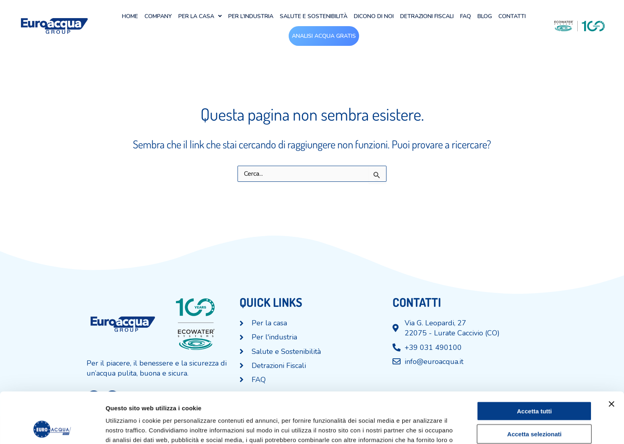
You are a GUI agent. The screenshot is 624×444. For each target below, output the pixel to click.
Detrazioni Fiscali (427, 16)
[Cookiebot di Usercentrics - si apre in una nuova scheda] (52, 428)
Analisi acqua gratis (324, 36)
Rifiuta (534, 408)
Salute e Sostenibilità (313, 16)
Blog (484, 16)
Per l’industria (250, 16)
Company (158, 16)
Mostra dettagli (423, 428)
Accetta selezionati (534, 386)
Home (130, 16)
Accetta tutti (534, 363)
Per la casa (200, 16)
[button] (200, 16)
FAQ (465, 16)
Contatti (512, 16)
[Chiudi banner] (611, 356)
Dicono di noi (374, 16)
